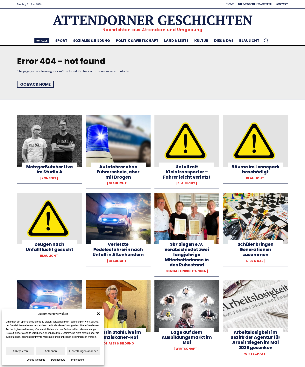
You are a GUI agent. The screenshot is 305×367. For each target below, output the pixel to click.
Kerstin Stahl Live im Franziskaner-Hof (118, 334)
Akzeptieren (20, 351)
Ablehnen (51, 351)
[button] (98, 314)
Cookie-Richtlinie (36, 359)
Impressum (77, 359)
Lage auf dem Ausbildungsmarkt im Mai (187, 337)
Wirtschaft (186, 348)
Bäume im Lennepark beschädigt (255, 169)
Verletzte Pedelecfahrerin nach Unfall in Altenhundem (118, 249)
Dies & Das (255, 261)
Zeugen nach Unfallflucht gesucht (49, 246)
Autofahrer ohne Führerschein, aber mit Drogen (118, 172)
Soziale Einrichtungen (186, 271)
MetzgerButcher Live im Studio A (49, 169)
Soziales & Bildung (117, 343)
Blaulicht (118, 183)
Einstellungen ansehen (83, 351)
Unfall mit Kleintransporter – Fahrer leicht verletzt (186, 172)
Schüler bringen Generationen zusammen (255, 249)
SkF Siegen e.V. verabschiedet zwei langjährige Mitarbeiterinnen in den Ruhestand (187, 254)
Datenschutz (58, 359)
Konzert (48, 178)
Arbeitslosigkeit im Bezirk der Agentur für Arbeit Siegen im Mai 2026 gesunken (255, 340)
